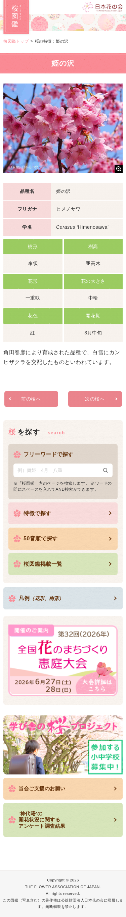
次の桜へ (94, 398)
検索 (105, 470)
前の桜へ (31, 398)
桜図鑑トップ (16, 41)
